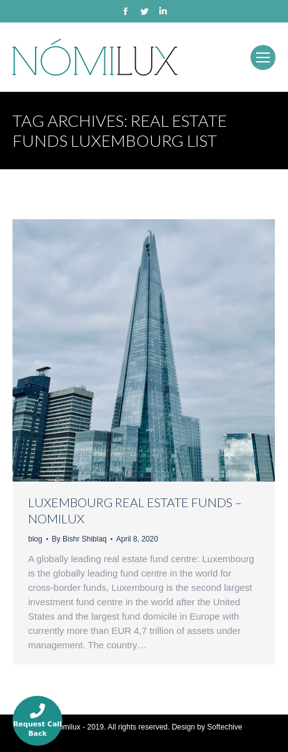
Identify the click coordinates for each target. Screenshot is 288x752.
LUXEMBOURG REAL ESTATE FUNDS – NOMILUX (135, 510)
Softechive (224, 727)
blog (35, 539)
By (79, 539)
